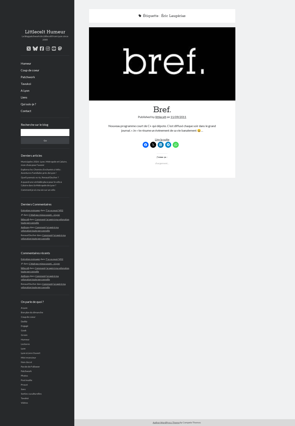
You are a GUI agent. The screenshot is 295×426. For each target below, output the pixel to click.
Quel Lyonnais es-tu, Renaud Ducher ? (40, 177)
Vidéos (24, 402)
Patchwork (28, 77)
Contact (26, 111)
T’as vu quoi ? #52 (54, 210)
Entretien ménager (30, 210)
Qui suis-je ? (28, 104)
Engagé (24, 326)
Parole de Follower (30, 366)
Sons (23, 389)
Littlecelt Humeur (45, 32)
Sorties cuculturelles (31, 393)
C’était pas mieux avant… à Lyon (44, 214)
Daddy (24, 321)
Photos (24, 375)
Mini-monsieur (28, 357)
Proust (24, 384)
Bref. (162, 64)
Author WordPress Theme (166, 422)
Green (24, 335)
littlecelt (25, 219)
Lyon (23, 348)
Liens (24, 97)
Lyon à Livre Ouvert (30, 353)
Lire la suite (162, 139)
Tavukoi (26, 83)
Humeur (26, 63)
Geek (23, 330)
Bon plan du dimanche (32, 312)
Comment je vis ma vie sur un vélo (38, 189)
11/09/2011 (178, 117)
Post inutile (26, 380)
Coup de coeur (30, 70)
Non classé (26, 362)
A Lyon (25, 90)
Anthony (25, 227)
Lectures (25, 344)
